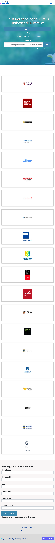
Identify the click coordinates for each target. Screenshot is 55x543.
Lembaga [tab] (27, 33)
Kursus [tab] (27, 29)
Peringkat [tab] (27, 40)
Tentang (11, 539)
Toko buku (24, 539)
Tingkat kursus (7, 505)
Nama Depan (6, 470)
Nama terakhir (6, 477)
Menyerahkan (9, 513)
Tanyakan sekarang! (27, 531)
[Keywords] (23, 44)
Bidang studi (6, 498)
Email (3, 484)
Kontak (17, 539)
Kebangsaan (6, 491)
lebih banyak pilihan (43, 49)
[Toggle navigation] (50, 3)
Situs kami (46, 538)
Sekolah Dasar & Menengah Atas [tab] (27, 37)
